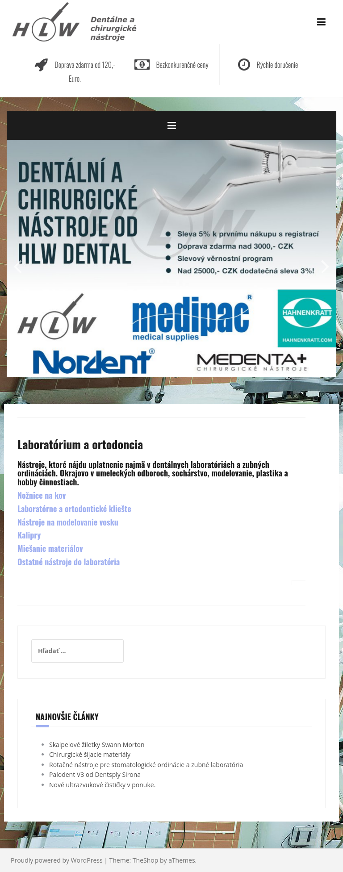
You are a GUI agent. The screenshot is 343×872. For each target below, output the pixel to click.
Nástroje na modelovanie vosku (67, 522)
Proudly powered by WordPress (57, 860)
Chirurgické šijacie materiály (89, 754)
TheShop (145, 860)
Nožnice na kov (41, 495)
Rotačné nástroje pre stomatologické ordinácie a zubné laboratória (146, 764)
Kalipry (29, 535)
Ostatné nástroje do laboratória (68, 561)
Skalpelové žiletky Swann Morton (97, 744)
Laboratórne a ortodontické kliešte (74, 508)
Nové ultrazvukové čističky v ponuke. (102, 784)
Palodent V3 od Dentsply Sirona (95, 774)
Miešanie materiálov (50, 548)
